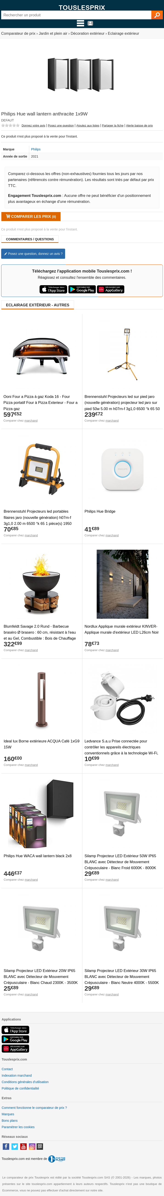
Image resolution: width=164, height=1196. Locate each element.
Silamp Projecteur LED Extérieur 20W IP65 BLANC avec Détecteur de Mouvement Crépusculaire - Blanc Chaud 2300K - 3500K (41, 977)
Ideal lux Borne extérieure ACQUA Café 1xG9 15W (41, 744)
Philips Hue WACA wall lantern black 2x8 (38, 856)
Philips (35, 149)
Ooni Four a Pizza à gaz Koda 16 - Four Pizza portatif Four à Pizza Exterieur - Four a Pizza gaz (40, 402)
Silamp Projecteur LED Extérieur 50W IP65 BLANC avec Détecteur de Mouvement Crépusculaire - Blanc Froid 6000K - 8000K (120, 862)
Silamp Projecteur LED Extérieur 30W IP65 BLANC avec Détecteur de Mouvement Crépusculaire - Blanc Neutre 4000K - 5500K (122, 977)
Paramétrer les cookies (18, 1127)
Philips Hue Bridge (100, 511)
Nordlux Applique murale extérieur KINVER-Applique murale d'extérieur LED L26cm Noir (122, 629)
